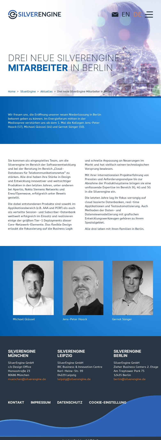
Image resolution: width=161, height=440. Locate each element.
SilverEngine (28, 91)
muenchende (27, 379)
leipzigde (74, 379)
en (126, 14)
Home (11, 91)
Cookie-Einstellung (107, 402)
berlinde (130, 379)
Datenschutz (69, 402)
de (137, 14)
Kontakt (16, 402)
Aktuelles (46, 91)
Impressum (41, 402)
